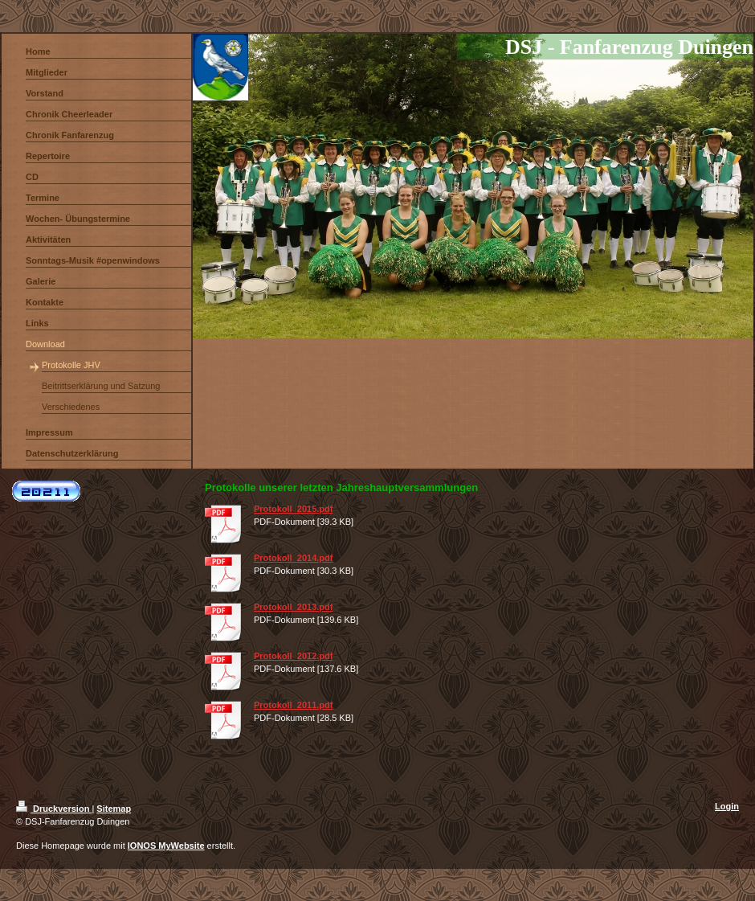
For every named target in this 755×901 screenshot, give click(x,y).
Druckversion (54, 808)
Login (727, 806)
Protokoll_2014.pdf (293, 558)
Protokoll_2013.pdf (293, 607)
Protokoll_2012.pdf (293, 656)
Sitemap (113, 808)
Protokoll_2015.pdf (293, 509)
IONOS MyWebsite (166, 845)
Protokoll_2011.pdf (293, 705)
